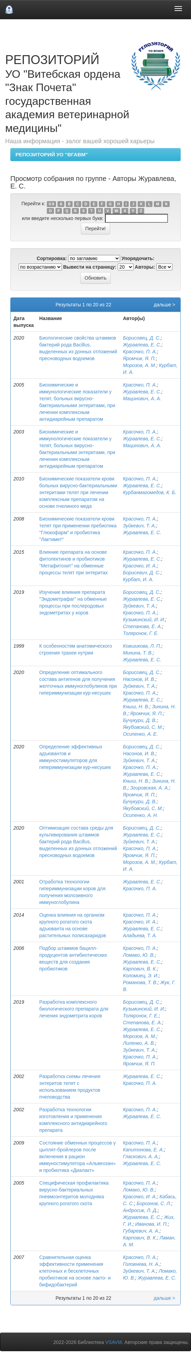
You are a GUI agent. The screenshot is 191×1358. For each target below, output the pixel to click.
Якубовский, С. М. (143, 727)
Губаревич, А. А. (141, 1231)
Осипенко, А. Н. (140, 815)
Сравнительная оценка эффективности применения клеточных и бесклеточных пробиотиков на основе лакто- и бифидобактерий (74, 1271)
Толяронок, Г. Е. (141, 633)
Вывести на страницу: (89, 267)
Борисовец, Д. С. (141, 338)
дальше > (164, 304)
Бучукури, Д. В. (140, 720)
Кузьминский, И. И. (144, 619)
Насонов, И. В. (139, 679)
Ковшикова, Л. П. (142, 646)
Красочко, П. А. (140, 351)
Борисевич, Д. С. (141, 572)
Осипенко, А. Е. (140, 734)
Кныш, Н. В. (136, 706)
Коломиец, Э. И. (141, 975)
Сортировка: (51, 258)
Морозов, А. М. (139, 365)
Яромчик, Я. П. (139, 358)
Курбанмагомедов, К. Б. (149, 492)
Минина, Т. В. (138, 653)
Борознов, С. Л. (154, 1203)
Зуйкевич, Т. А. (139, 525)
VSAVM (113, 1342)
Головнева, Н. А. (141, 1264)
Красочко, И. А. (140, 565)
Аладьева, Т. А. (140, 935)
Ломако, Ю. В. (139, 955)
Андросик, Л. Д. (140, 1210)
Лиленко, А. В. (139, 1043)
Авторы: (145, 267)
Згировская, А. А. (149, 788)
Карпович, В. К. (140, 968)
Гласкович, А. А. (141, 1156)
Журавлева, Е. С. (142, 344)
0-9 (51, 204)
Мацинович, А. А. (142, 398)
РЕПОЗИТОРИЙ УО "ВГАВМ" (51, 154)
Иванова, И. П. (151, 1224)
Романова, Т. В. (140, 982)
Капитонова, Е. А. (143, 1149)
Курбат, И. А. (138, 579)
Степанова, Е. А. (142, 626)
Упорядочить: (138, 258)
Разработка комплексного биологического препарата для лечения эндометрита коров (73, 1008)
